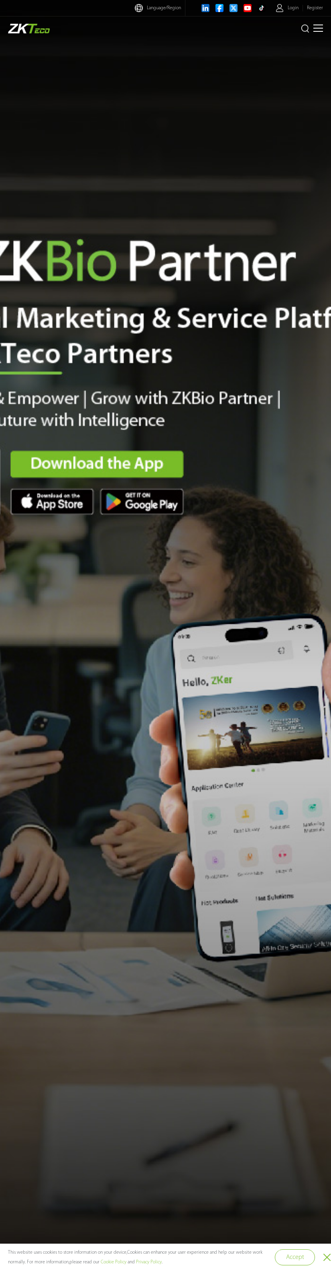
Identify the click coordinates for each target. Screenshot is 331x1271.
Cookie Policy (113, 1262)
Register (315, 8)
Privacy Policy (149, 1262)
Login (293, 8)
